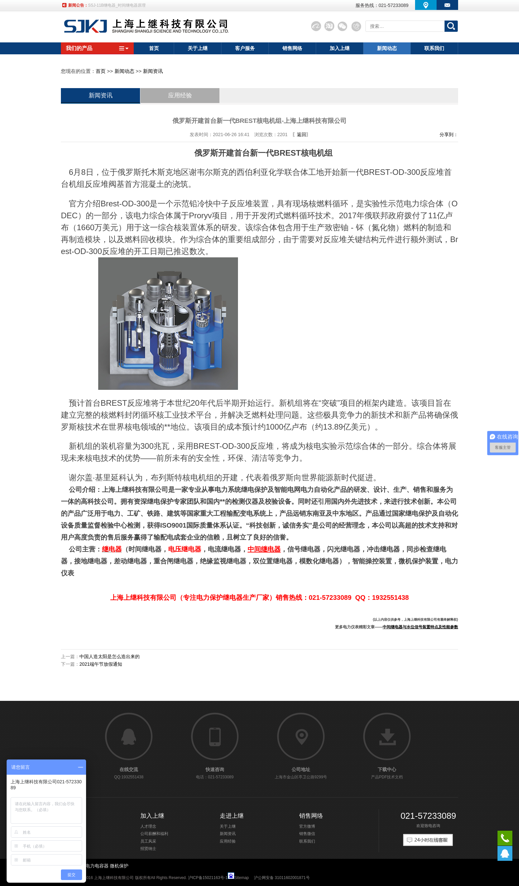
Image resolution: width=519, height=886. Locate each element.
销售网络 (311, 815)
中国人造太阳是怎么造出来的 (109, 656)
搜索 (451, 26)
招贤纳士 (148, 848)
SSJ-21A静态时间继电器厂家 (113, 5)
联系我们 (307, 841)
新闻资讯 (153, 71)
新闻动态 (124, 71)
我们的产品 (97, 48)
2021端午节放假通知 (100, 664)
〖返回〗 (301, 134)
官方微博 (307, 826)
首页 (101, 71)
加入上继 (152, 815)
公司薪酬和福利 (154, 833)
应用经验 (180, 95)
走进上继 (232, 815)
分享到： (449, 134)
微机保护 (119, 865)
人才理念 (148, 826)
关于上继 (228, 826)
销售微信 (307, 833)
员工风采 (148, 841)
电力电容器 (97, 865)
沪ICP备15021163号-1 (208, 877)
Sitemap (241, 877)
